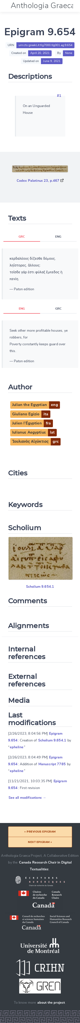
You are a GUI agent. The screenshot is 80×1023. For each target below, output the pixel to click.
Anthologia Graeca (43, 6)
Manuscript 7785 (52, 764)
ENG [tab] (58, 236)
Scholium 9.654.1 (40, 586)
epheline (16, 747)
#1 (59, 95)
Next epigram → (40, 842)
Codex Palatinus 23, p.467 (38, 180)
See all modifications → (27, 797)
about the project (51, 1002)
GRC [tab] (22, 236)
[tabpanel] (40, 273)
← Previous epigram (40, 831)
